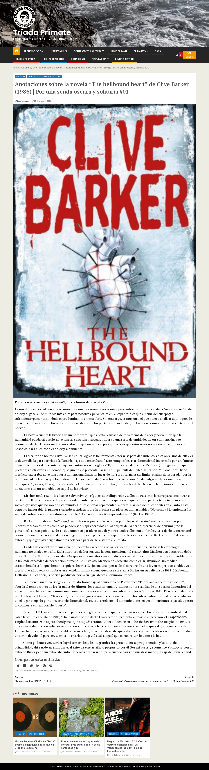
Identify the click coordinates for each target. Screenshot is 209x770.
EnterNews (139, 766)
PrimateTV (140, 51)
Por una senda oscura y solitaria (44, 77)
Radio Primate (118, 51)
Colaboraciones (54, 59)
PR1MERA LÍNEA (59, 51)
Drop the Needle (36, 734)
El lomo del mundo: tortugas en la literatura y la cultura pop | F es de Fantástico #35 (80, 745)
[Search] (176, 55)
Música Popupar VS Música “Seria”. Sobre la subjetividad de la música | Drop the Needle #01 (35, 745)
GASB (158, 51)
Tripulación (99, 59)
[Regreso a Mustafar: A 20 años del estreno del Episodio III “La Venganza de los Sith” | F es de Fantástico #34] (127, 717)
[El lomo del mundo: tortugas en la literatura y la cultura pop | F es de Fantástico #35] (81, 717)
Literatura (54, 670)
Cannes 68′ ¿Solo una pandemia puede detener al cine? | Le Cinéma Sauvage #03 (149, 678)
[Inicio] (16, 51)
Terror (94, 670)
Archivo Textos (33, 51)
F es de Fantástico (83, 734)
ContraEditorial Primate (89, 51)
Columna (20, 77)
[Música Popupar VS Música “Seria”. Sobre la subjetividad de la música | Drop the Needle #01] (35, 717)
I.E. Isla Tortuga (25, 59)
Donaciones (78, 59)
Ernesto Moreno (40, 670)
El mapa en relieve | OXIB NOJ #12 (60, 678)
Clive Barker (25, 670)
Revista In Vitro (124, 59)
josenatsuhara (23, 101)
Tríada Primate (42, 32)
